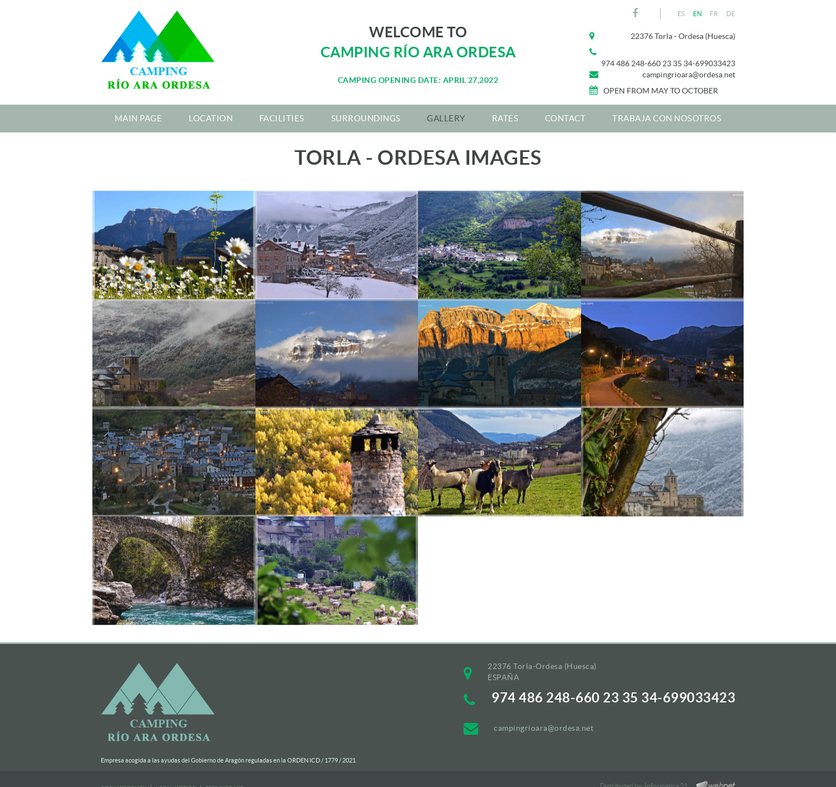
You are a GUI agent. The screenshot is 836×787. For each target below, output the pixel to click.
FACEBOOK (636, 13)
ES (681, 13)
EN (697, 13)
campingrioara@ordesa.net (688, 74)
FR (714, 13)
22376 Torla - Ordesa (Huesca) (683, 36)
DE (731, 13)
